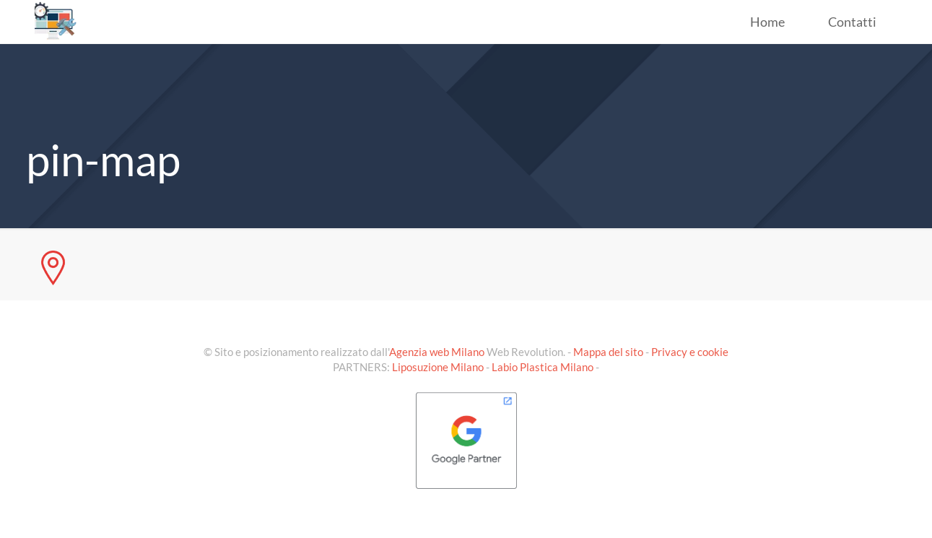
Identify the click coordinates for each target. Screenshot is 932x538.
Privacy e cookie (689, 351)
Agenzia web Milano (436, 351)
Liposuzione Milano (438, 366)
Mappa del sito (608, 351)
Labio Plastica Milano (542, 366)
